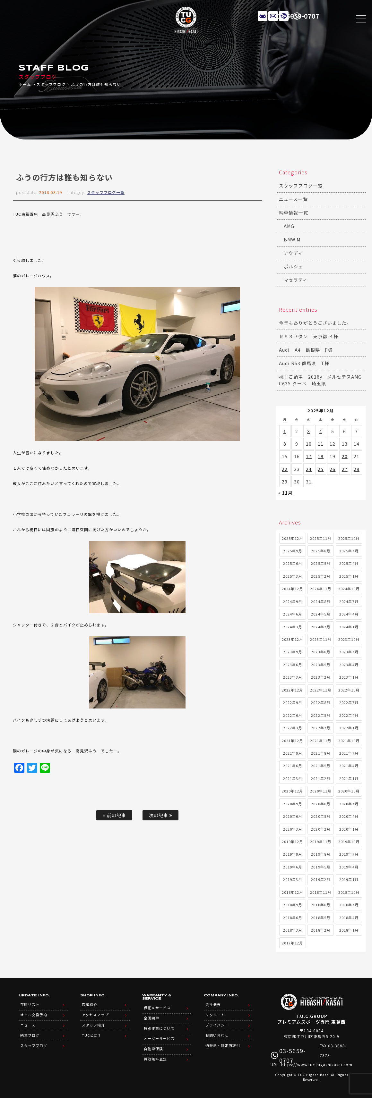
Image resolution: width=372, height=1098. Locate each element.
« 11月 (285, 493)
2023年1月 (348, 677)
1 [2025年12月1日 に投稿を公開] (284, 431)
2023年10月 (348, 639)
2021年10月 (348, 740)
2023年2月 (320, 677)
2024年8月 (320, 601)
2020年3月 (292, 829)
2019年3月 (292, 879)
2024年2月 (320, 626)
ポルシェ (293, 266)
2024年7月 (348, 601)
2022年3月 (292, 727)
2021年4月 (348, 765)
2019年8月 (320, 854)
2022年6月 (292, 715)
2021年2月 (320, 778)
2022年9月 (292, 702)
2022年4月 (348, 715)
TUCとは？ (91, 1035)
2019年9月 (292, 854)
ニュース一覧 (293, 199)
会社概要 (213, 1004)
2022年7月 (348, 702)
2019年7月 (348, 854)
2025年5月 (320, 563)
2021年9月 (292, 753)
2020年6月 (292, 816)
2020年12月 (292, 790)
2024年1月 (348, 626)
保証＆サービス (157, 1007)
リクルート (215, 1014)
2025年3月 (292, 576)
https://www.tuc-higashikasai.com (316, 1064)
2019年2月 (320, 879)
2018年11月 (320, 892)
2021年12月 (292, 740)
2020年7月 (348, 803)
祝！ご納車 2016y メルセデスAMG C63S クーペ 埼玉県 (322, 380)
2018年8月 (320, 904)
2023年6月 (292, 664)
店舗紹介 (89, 1004)
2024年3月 (292, 626)
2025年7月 (348, 550)
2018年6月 (292, 917)
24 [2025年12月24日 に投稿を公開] (309, 469)
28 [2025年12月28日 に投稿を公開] (356, 469)
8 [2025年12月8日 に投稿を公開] (284, 443)
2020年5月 (320, 816)
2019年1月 (348, 879)
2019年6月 (292, 866)
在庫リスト (262, 16)
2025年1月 (348, 576)
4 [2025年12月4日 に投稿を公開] (320, 431)
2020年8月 (320, 803)
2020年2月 (320, 829)
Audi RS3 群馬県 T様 (304, 363)
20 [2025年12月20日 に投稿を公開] (345, 456)
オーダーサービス (159, 1038)
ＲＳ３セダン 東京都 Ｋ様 (308, 336)
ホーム (25, 84)
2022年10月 (348, 689)
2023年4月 (348, 664)
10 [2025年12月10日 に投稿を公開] (309, 443)
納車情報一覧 (293, 212)
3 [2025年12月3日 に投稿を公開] (308, 431)
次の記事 (160, 815)
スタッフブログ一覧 (106, 192)
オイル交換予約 (33, 1014)
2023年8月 (320, 651)
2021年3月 (292, 778)
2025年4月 (348, 563)
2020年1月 (348, 829)
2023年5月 (320, 664)
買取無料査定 (155, 1058)
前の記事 (114, 815)
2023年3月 (292, 677)
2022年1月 (348, 727)
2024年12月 (292, 588)
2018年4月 (348, 917)
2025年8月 (320, 550)
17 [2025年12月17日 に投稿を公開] (309, 456)
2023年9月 (292, 651)
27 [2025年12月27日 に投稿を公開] (345, 469)
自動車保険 (153, 1048)
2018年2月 (320, 930)
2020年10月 (348, 790)
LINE (284, 16)
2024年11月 (320, 588)
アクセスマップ (95, 1014)
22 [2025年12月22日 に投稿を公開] (285, 469)
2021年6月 (292, 765)
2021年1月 (348, 778)
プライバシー (217, 1024)
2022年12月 (292, 689)
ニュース (27, 1024)
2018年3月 (292, 930)
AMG (289, 226)
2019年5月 (320, 866)
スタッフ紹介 (93, 1024)
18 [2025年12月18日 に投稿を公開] (321, 456)
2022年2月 (320, 727)
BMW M (292, 239)
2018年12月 (292, 892)
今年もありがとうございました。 (315, 323)
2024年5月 (320, 613)
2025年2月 (320, 576)
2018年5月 (320, 917)
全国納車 (151, 1017)
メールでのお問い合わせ (273, 16)
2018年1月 (348, 930)
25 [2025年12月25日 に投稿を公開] (321, 469)
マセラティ (295, 280)
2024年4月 (348, 613)
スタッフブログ (50, 84)
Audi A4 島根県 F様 (306, 350)
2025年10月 (348, 538)
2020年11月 (320, 790)
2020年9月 (292, 803)
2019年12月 (292, 841)
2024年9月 (292, 601)
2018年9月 (292, 904)
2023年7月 (348, 651)
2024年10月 (348, 588)
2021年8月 (320, 753)
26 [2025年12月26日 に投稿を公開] (332, 469)
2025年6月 (292, 563)
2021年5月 (320, 765)
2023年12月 (292, 639)
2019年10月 (348, 841)
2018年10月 (348, 892)
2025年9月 (292, 550)
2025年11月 (320, 538)
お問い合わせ (217, 1035)
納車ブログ (29, 1035)
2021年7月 (348, 753)
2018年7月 (348, 904)
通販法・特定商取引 (222, 1045)
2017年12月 (292, 942)
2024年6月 (292, 613)
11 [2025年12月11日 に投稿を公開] (321, 443)
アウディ (293, 253)
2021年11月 (320, 740)
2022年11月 (320, 689)
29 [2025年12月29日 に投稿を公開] (285, 481)
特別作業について (159, 1028)
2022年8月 (320, 702)
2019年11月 (320, 841)
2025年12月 (292, 538)
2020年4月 (348, 816)
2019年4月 (348, 866)
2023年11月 (320, 639)
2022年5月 (320, 715)
